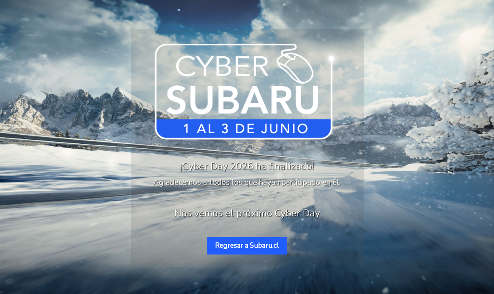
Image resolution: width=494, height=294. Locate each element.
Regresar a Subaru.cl (247, 245)
